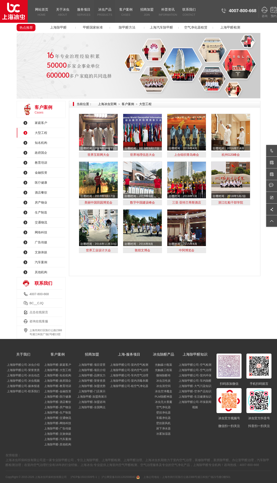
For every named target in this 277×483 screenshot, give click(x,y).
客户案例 (125, 12)
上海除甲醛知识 (195, 354)
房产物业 (41, 202)
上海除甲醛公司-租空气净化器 (129, 386)
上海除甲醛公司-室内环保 (195, 375)
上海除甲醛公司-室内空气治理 (129, 370)
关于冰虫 (62, 12)
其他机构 (41, 272)
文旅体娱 (41, 252)
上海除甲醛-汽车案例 (57, 439)
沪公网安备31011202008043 (120, 477)
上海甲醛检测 (230, 27)
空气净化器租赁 (195, 27)
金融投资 (41, 172)
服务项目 (83, 12)
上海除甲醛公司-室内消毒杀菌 (129, 380)
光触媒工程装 (163, 370)
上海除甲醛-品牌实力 (91, 375)
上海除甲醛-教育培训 (57, 386)
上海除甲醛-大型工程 (57, 370)
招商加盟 (146, 12)
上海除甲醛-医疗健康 (57, 396)
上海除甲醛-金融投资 (57, 391)
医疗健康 (41, 182)
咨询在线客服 (38, 321)
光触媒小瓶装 (163, 364)
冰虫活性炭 (163, 380)
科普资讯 (167, 12)
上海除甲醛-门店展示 (91, 391)
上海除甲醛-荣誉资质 (91, 380)
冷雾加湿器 (163, 433)
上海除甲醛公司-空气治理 (195, 370)
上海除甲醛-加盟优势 (91, 386)
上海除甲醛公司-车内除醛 (195, 380)
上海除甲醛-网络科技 (57, 423)
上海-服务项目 (129, 354)
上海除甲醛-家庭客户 (57, 364)
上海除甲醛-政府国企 (57, 380)
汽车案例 (41, 262)
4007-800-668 (39, 294)
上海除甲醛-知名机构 (57, 375)
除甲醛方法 (127, 27)
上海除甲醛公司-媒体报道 (23, 386)
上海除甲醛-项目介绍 (91, 370)
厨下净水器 (163, 428)
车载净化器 (163, 417)
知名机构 (41, 142)
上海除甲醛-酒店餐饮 (57, 402)
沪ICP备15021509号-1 (83, 477)
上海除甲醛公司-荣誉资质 (23, 370)
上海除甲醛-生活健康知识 (195, 396)
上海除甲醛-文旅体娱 (57, 433)
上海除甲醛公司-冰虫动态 (23, 375)
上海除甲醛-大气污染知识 (195, 386)
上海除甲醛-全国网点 (91, 407)
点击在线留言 (38, 312)
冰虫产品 (104, 12)
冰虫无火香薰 (163, 402)
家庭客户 (41, 123)
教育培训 (41, 162)
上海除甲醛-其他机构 (57, 444)
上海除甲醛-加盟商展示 (92, 396)
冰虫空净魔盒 (163, 391)
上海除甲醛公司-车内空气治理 (129, 375)
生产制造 (41, 212)
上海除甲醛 (58, 27)
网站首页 (41, 12)
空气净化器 (163, 407)
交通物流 (41, 222)
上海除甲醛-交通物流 (57, 417)
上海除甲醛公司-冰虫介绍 (23, 364)
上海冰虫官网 (107, 104)
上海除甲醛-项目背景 (91, 364)
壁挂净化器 (163, 412)
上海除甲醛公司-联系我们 (23, 391)
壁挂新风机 (163, 423)
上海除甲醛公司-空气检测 (195, 364)
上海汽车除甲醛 (161, 27)
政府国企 (41, 152)
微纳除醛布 (163, 375)
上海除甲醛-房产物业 (57, 407)
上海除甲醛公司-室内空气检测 (129, 364)
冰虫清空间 (163, 386)
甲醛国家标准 (93, 27)
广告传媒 (41, 242)
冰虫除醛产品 (163, 354)
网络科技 (41, 232)
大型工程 (41, 133)
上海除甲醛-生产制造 (57, 412)
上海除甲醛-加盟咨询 (91, 402)
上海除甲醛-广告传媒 (57, 428)
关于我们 (23, 354)
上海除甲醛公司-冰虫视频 (23, 380)
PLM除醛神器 (163, 396)
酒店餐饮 (41, 192)
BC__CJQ (36, 303)
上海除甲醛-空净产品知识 (195, 391)
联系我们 (188, 12)
